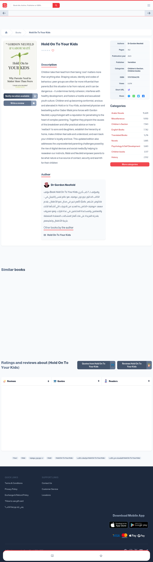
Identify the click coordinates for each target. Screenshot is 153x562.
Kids (23, 458)
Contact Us (47, 483)
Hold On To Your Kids (59, 235)
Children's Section (135, 69)
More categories (130, 164)
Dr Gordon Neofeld (63, 184)
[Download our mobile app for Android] (138, 524)
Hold (49, 458)
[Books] (52, 556)
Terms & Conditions (14, 483)
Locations (46, 495)
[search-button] (56, 5)
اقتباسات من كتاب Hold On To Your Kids (124, 458)
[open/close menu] (149, 5)
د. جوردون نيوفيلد (36, 458)
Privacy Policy (11, 489)
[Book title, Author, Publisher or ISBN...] (32, 5)
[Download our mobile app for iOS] (118, 524)
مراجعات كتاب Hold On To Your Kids (90, 458)
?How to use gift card (14, 501)
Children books (134, 71)
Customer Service (50, 489)
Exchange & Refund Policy (17, 495)
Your (15, 458)
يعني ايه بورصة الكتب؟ (14, 507)
